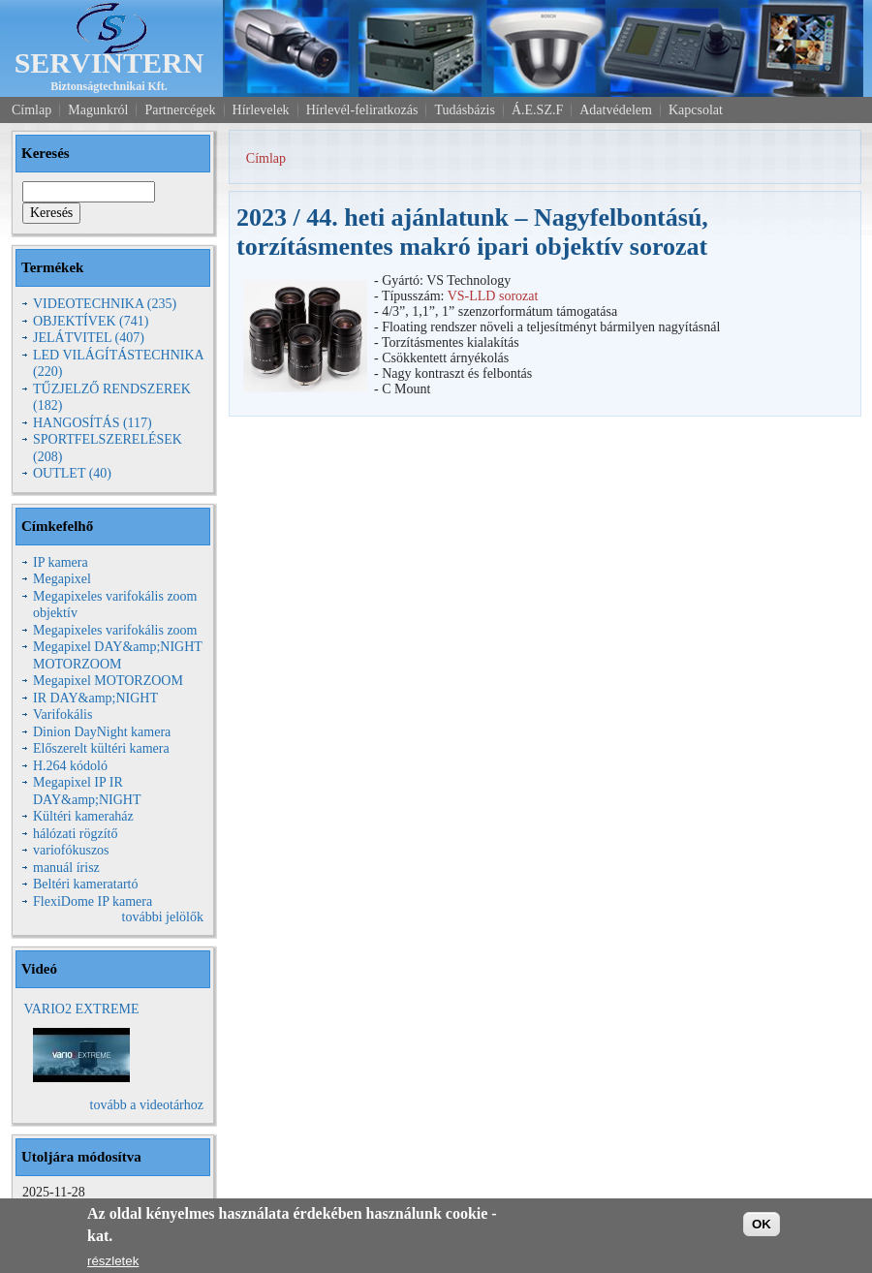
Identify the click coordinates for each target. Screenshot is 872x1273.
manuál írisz (66, 867)
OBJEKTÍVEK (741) (90, 321)
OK (761, 1224)
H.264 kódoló (70, 766)
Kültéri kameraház (83, 816)
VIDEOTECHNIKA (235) (104, 303)
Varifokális (62, 714)
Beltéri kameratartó (85, 884)
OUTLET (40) (72, 473)
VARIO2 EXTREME (81, 1009)
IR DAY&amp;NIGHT (95, 698)
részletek (113, 1261)
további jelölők (162, 917)
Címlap (266, 158)
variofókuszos (71, 850)
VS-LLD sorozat (493, 296)
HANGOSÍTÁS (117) (92, 423)
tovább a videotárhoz (146, 1105)
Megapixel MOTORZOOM (108, 680)
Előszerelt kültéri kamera (101, 748)
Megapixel (62, 579)
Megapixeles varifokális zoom (115, 630)
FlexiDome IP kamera (92, 901)
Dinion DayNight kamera (102, 732)
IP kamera (60, 562)
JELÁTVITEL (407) (88, 337)
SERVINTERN (109, 62)
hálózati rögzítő (75, 833)
